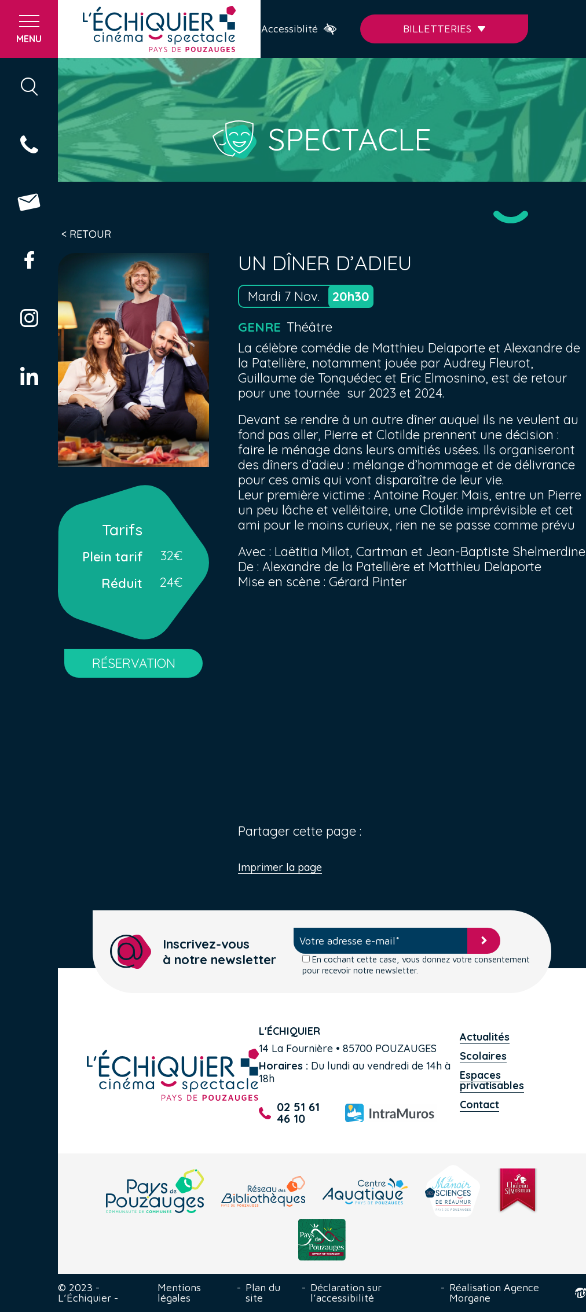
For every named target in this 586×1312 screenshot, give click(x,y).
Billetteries (444, 29)
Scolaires (483, 1056)
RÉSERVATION (133, 663)
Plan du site (263, 1292)
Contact (479, 1104)
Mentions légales (179, 1292)
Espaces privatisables (492, 1080)
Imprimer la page (280, 868)
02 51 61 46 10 (289, 1112)
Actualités (485, 1036)
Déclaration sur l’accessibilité (346, 1292)
